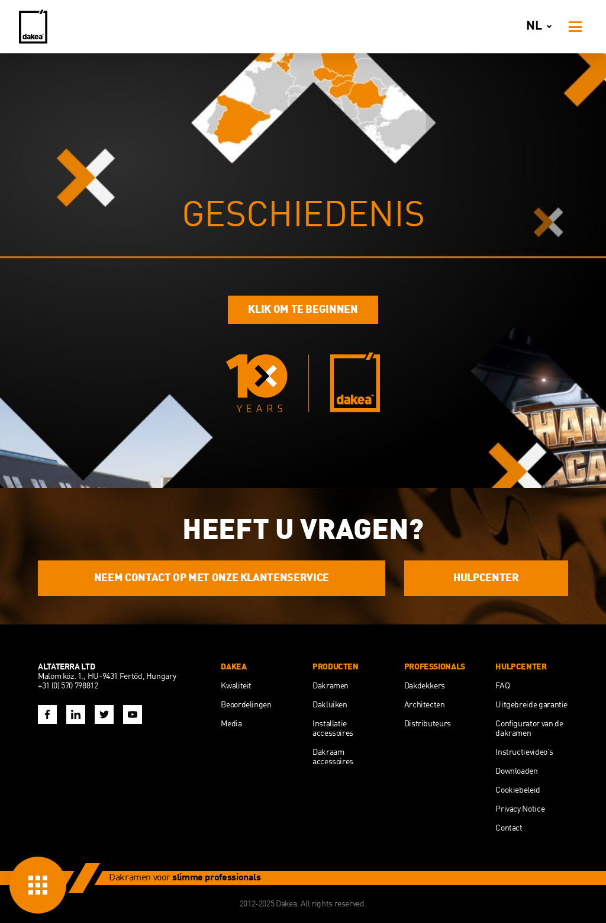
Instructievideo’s (524, 752)
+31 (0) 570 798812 (68, 686)
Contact (508, 828)
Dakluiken (329, 705)
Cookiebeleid (517, 790)
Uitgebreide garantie (531, 705)
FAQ (502, 686)
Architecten (424, 705)
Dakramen (330, 686)
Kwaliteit (236, 686)
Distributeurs (427, 724)
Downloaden (516, 771)
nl (541, 27)
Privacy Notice (519, 809)
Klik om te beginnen (302, 310)
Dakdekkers (424, 686)
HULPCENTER (485, 578)
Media (231, 724)
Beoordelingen (246, 705)
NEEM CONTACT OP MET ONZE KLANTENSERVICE (211, 578)
